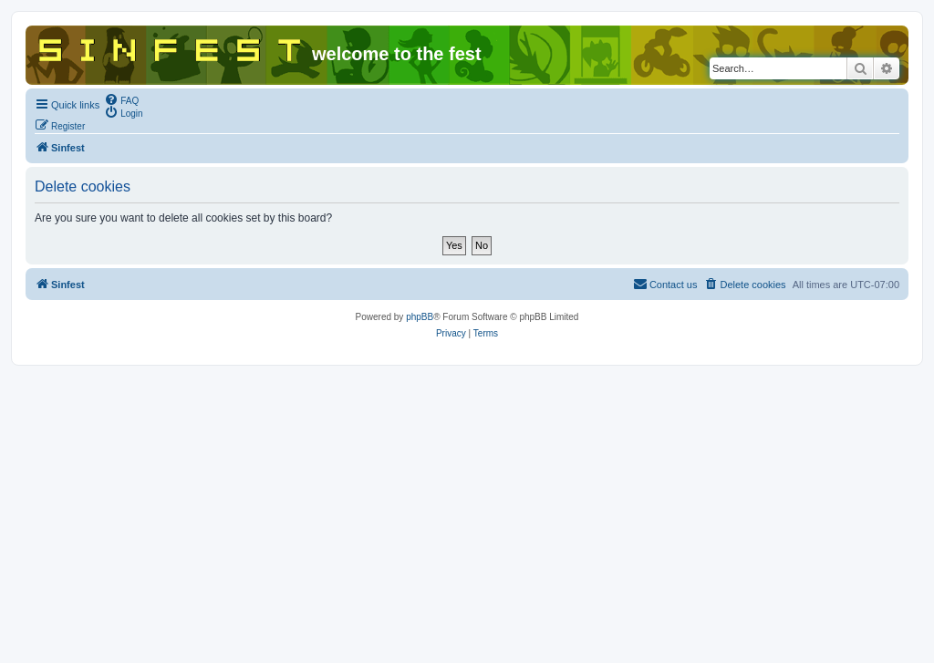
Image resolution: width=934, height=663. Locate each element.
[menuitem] (121, 99)
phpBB (419, 317)
